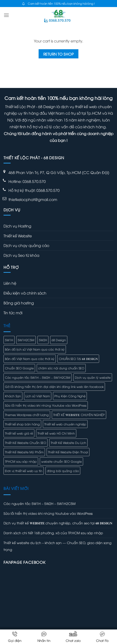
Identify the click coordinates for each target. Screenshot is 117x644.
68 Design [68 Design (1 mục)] (59, 340)
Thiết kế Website (18, 235)
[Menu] (6, 15)
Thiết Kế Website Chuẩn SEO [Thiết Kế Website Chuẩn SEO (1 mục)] (25, 442)
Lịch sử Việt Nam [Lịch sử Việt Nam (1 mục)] (37, 396)
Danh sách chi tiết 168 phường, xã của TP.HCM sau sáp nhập (53, 532)
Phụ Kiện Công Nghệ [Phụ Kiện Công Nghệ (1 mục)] (69, 396)
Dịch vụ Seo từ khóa (21, 255)
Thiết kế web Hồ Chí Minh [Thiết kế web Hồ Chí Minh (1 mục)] (56, 433)
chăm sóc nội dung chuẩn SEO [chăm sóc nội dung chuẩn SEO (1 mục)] (61, 368)
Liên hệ (10, 283)
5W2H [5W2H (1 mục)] (43, 340)
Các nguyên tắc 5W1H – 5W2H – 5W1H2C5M (40, 503)
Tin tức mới (13, 312)
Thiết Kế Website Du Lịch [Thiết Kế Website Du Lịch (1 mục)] (68, 442)
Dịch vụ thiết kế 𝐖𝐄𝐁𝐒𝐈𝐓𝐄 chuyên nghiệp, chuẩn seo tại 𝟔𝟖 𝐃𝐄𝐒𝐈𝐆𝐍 (58, 523)
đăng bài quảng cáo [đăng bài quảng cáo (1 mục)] (63, 471)
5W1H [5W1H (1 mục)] (9, 340)
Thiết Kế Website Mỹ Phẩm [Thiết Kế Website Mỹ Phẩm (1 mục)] (24, 452)
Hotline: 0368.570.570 (27, 181)
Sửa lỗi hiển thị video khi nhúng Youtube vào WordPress (48, 513)
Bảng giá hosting (19, 302)
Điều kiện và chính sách (25, 292)
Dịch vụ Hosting (17, 225)
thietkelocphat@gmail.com (32, 199)
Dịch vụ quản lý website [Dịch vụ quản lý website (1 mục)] (93, 377)
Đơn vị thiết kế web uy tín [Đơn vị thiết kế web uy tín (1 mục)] (23, 471)
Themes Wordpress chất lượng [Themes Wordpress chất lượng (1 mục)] (27, 415)
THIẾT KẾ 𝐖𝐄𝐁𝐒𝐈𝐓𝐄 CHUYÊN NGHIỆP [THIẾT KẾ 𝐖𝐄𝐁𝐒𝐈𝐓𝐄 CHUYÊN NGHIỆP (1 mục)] (79, 415)
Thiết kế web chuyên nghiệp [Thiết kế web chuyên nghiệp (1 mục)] (65, 424)
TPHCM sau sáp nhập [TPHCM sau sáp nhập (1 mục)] (21, 461)
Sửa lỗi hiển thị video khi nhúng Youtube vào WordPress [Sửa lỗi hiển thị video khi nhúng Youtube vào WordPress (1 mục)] (45, 405)
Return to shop (58, 53)
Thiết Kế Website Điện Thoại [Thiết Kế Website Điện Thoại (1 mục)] (68, 452)
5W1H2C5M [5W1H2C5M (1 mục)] (26, 340)
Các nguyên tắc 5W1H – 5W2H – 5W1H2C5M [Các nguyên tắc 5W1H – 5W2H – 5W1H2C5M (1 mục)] (37, 377)
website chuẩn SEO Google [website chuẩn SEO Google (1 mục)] (61, 461)
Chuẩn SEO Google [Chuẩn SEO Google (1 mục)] (19, 368)
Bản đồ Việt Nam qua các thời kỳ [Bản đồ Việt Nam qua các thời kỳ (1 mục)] (29, 358)
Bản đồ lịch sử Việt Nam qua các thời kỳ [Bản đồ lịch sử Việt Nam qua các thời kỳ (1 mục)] (35, 349)
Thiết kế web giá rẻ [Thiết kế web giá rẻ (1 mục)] (19, 433)
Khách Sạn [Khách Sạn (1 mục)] (13, 396)
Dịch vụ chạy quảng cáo (26, 245)
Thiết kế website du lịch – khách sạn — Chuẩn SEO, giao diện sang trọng (57, 546)
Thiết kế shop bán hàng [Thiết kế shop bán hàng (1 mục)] (22, 424)
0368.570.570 (48, 190)
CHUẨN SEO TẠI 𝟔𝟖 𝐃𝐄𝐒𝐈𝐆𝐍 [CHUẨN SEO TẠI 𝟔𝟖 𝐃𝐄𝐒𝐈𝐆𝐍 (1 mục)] (78, 358)
